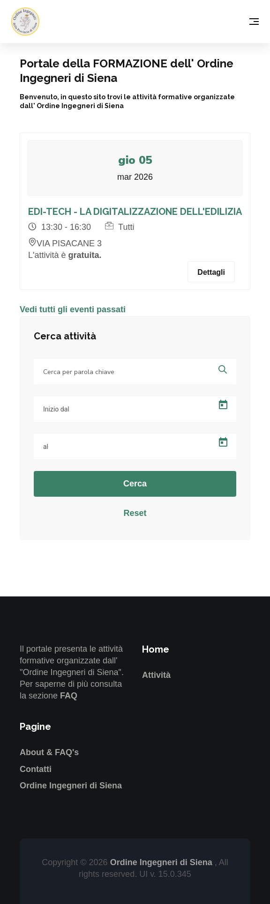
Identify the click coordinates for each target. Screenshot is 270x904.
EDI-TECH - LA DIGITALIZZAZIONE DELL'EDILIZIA (135, 211)
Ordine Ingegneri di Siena (71, 785)
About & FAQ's (49, 752)
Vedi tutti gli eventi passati (73, 309)
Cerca (135, 483)
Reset (134, 513)
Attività (156, 675)
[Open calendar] (223, 405)
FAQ (68, 695)
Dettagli (211, 272)
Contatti (36, 769)
